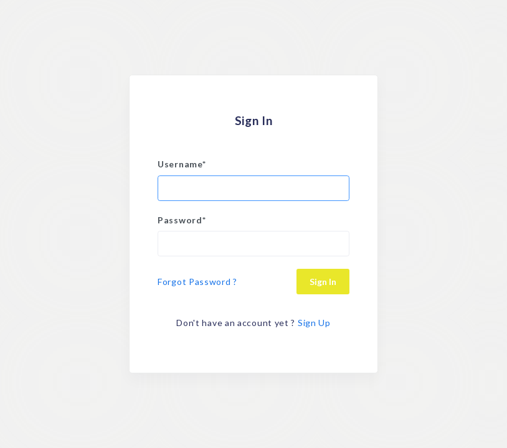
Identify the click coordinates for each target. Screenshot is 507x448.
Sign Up (314, 322)
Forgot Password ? (197, 281)
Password (182, 220)
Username (182, 164)
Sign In (323, 281)
